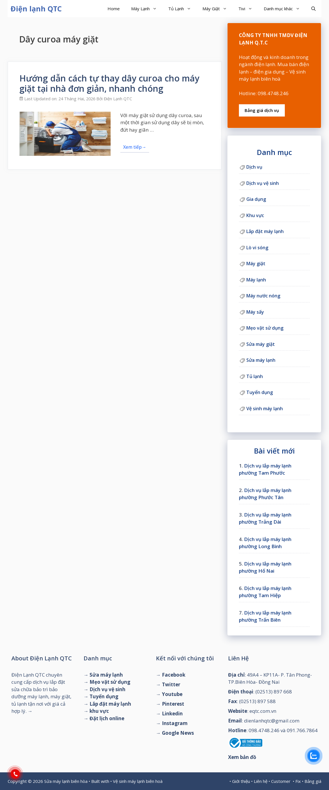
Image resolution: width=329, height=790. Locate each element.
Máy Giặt (217, 8)
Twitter (171, 684)
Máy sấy (255, 312)
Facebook (173, 674)
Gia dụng (256, 199)
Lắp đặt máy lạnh (265, 231)
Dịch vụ (254, 167)
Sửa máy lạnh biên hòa (66, 781)
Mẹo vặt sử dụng (264, 328)
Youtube (172, 694)
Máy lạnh (256, 280)
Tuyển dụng (259, 392)
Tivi (248, 8)
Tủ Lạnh (182, 8)
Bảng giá (312, 781)
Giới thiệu (241, 781)
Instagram (175, 723)
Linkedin (172, 713)
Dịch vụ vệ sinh (262, 183)
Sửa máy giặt (260, 344)
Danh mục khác (285, 8)
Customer (281, 781)
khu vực (99, 711)
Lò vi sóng (257, 247)
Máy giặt (255, 263)
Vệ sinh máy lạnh (264, 408)
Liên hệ (260, 781)
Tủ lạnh (254, 376)
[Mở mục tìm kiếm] (313, 8)
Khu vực (255, 215)
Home (113, 8)
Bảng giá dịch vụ (262, 110)
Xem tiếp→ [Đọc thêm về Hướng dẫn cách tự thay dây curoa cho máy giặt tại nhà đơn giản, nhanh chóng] (134, 147)
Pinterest (173, 704)
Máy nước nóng (263, 296)
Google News (178, 733)
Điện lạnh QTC (36, 8)
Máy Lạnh (147, 8)
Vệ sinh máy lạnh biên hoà (138, 781)
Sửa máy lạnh (260, 360)
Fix (298, 781)
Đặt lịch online (107, 718)
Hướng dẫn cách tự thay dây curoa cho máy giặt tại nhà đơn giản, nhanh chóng (109, 83)
